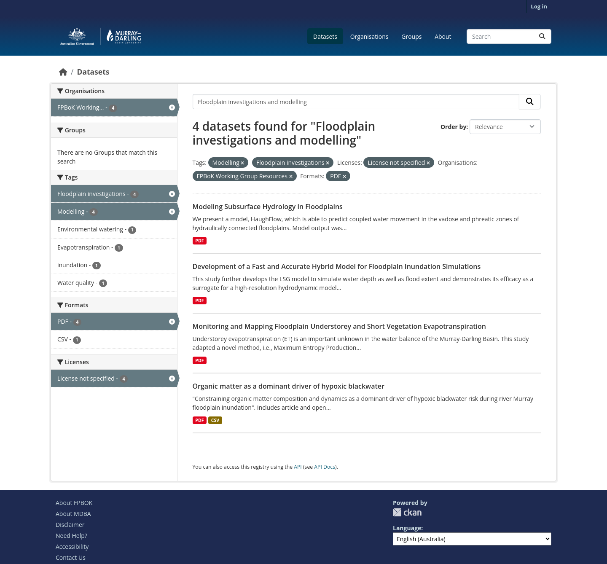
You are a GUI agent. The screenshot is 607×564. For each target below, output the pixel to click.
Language (407, 528)
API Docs (324, 466)
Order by (453, 127)
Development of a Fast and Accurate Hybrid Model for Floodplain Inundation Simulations (337, 266)
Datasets (325, 36)
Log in (539, 6)
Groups (411, 36)
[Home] (63, 72)
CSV (215, 420)
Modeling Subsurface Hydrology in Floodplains (268, 206)
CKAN (407, 512)
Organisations (369, 36)
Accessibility (72, 547)
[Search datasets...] (509, 36)
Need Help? (71, 536)
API (298, 466)
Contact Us (71, 557)
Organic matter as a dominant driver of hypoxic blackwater (288, 386)
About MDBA (73, 514)
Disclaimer (70, 525)
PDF (199, 241)
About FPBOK (74, 503)
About (443, 36)
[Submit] (542, 36)
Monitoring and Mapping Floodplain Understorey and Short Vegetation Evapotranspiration (339, 326)
